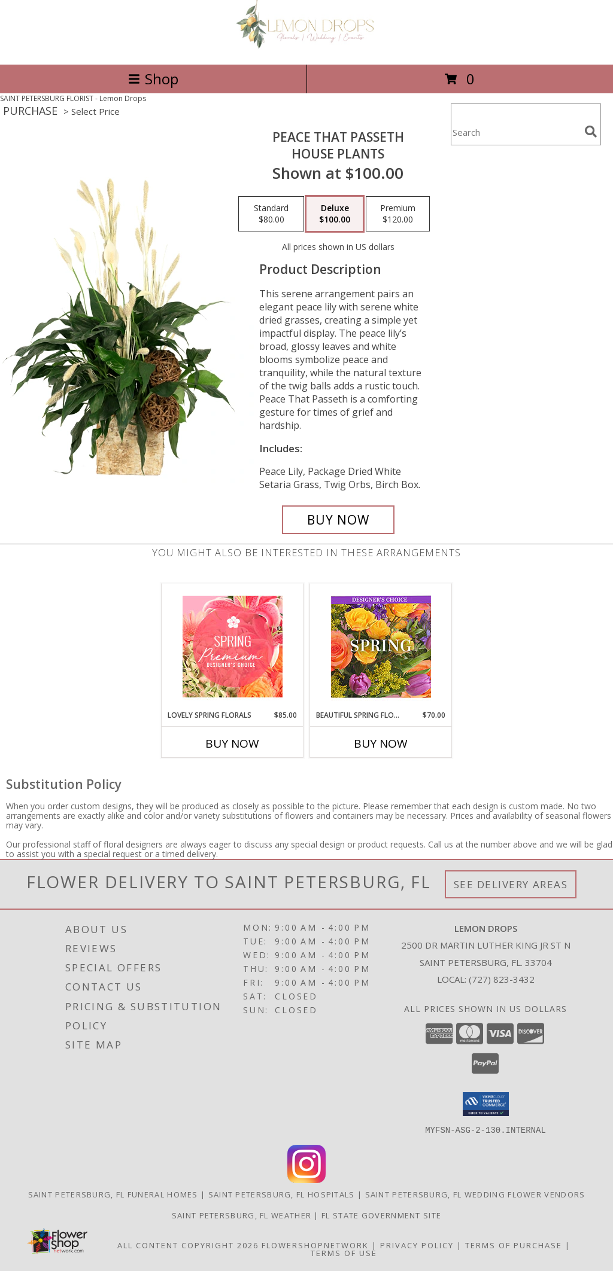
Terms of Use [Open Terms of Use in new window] (344, 1252)
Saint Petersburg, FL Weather (241, 1214)
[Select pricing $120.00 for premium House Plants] (397, 214)
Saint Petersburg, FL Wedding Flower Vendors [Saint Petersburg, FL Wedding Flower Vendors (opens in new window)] (475, 1193)
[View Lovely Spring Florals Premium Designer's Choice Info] (233, 647)
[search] (590, 131)
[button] (486, 1104)
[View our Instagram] (306, 1179)
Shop (153, 79)
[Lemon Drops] (306, 47)
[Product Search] (515, 132)
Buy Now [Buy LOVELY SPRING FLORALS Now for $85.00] (232, 743)
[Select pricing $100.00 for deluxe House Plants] (334, 214)
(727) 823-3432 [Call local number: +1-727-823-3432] (502, 979)
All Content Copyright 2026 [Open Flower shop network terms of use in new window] (188, 1244)
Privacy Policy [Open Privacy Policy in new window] (417, 1244)
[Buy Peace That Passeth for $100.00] (338, 519)
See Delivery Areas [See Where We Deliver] (511, 884)
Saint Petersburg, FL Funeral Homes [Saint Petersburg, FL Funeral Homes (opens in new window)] (113, 1193)
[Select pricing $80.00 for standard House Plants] (271, 214)
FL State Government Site (381, 1214)
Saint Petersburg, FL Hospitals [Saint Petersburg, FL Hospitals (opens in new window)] (281, 1193)
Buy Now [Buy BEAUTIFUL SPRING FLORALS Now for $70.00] (381, 743)
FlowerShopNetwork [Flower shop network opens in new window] (315, 1244)
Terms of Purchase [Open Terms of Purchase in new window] (513, 1244)
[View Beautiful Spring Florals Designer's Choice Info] (381, 647)
